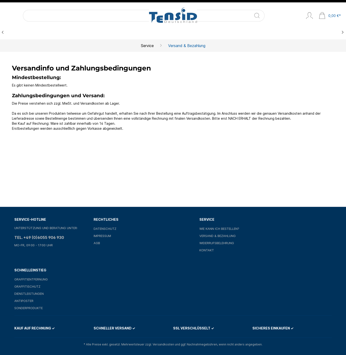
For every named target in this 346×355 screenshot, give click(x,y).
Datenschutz (105, 229)
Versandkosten (163, 344)
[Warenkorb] (329, 16)
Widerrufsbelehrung (216, 243)
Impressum (102, 236)
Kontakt (206, 250)
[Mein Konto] (309, 16)
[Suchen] (70, 16)
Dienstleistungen (29, 294)
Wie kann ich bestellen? (219, 229)
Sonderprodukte (28, 308)
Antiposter (23, 301)
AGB (97, 243)
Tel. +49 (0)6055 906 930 (39, 237)
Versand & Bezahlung (217, 236)
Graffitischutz (27, 286)
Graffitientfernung (31, 279)
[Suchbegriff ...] (42, 16)
